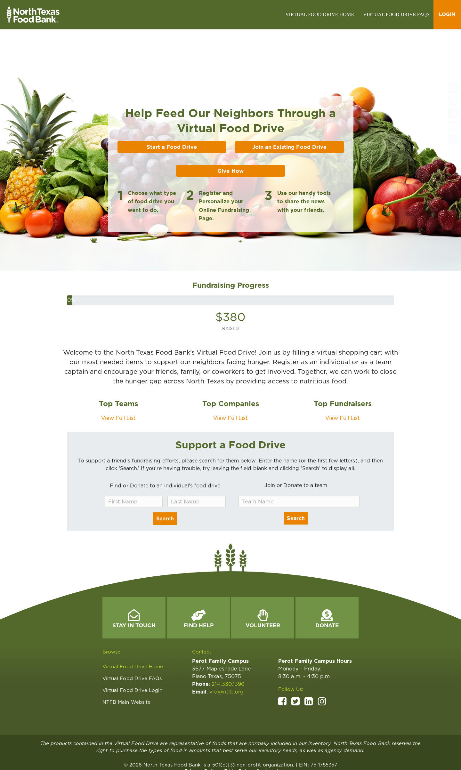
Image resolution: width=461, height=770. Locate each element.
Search (165, 490)
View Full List (118, 389)
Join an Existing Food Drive (289, 118)
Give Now (230, 142)
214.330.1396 (228, 655)
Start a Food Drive (172, 118)
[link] (319, 14)
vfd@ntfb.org (226, 663)
